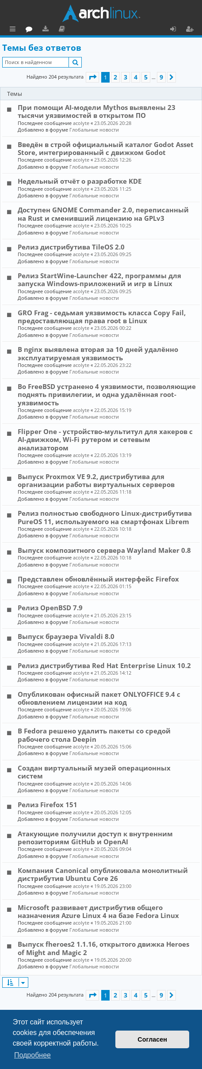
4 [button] (135, 77)
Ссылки (14, 30)
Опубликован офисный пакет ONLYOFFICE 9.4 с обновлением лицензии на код (99, 698)
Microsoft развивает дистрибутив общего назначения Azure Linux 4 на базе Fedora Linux (98, 911)
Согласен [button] (152, 1039)
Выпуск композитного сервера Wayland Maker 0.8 (104, 550)
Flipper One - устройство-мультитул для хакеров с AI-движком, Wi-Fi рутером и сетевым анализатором (105, 439)
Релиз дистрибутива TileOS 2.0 (71, 246)
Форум (69, 30)
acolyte (81, 123)
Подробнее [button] (32, 1055)
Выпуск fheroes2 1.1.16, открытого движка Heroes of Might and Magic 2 (103, 948)
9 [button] (161, 77)
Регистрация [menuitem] (191, 30)
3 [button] (125, 77)
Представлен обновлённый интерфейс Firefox (98, 578)
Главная (39, 29)
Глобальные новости (94, 129)
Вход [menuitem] (176, 30)
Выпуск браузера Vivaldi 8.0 (66, 636)
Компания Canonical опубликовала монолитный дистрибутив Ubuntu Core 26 (103, 874)
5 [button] (146, 77)
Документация (101, 30)
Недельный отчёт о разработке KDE (79, 181)
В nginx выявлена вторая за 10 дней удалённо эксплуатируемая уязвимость (98, 353)
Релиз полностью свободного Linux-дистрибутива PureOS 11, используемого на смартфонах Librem (105, 517)
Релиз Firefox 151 (47, 804)
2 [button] (115, 77)
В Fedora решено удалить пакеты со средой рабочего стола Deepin (94, 734)
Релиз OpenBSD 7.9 (50, 607)
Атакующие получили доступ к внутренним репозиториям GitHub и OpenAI (95, 837)
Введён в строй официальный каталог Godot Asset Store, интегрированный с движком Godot (106, 148)
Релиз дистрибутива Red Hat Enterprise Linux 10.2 (104, 665)
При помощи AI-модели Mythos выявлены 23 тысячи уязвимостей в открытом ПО (96, 111)
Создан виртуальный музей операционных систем (94, 771)
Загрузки (85, 30)
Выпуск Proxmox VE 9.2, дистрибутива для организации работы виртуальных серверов (96, 480)
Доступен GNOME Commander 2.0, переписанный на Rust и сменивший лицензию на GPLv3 (103, 213)
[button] (92, 77)
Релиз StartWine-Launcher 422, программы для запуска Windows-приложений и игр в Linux (99, 279)
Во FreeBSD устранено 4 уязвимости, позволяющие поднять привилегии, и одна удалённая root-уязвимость (107, 394)
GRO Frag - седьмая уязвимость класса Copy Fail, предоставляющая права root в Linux (102, 316)
